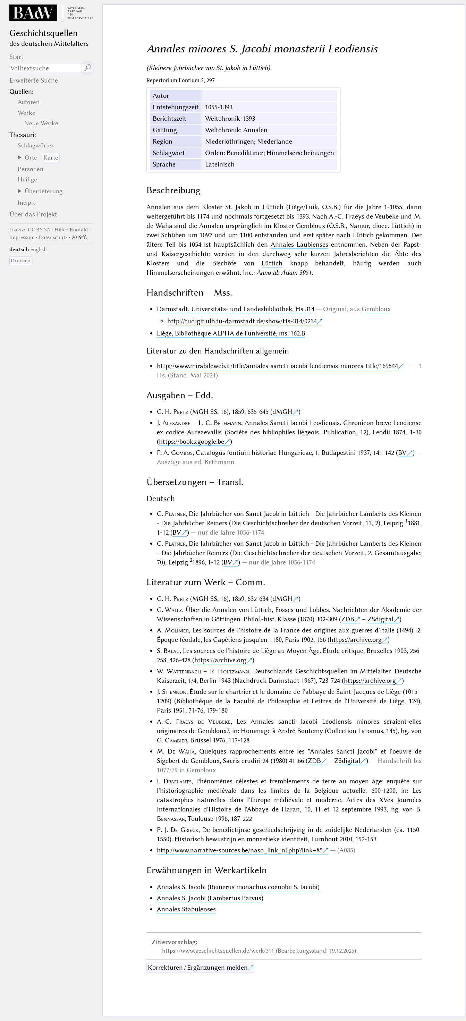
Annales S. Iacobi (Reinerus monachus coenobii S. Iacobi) (238, 887)
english (39, 249)
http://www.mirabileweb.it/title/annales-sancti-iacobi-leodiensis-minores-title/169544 (277, 366)
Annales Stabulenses (186, 909)
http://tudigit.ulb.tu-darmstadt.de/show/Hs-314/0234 (242, 321)
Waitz (173, 610)
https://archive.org (356, 640)
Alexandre (176, 423)
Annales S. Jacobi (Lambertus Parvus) (210, 898)
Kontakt (79, 230)
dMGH (282, 412)
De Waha (181, 751)
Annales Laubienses (299, 244)
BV (402, 453)
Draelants (177, 781)
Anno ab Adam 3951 (284, 272)
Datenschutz (53, 237)
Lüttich (363, 235)
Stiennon (174, 692)
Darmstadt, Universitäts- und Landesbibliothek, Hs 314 (235, 309)
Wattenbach (184, 671)
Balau (171, 651)
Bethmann (227, 423)
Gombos (182, 453)
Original (335, 309)
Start (16, 57)
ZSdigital (380, 619)
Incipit (26, 202)
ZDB (347, 619)
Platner (175, 514)
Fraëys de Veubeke (203, 721)
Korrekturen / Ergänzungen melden (198, 967)
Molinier (177, 630)
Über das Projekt (33, 214)
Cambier (176, 740)
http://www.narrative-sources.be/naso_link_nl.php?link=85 (240, 850)
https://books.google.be (191, 441)
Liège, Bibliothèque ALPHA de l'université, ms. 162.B (231, 333)
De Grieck (184, 830)
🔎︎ (87, 68)
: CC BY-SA (29, 230)
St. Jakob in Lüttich (254, 207)
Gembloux (310, 226)
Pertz (180, 412)
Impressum (22, 237)
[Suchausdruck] (45, 68)
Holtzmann (233, 671)
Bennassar (171, 819)
